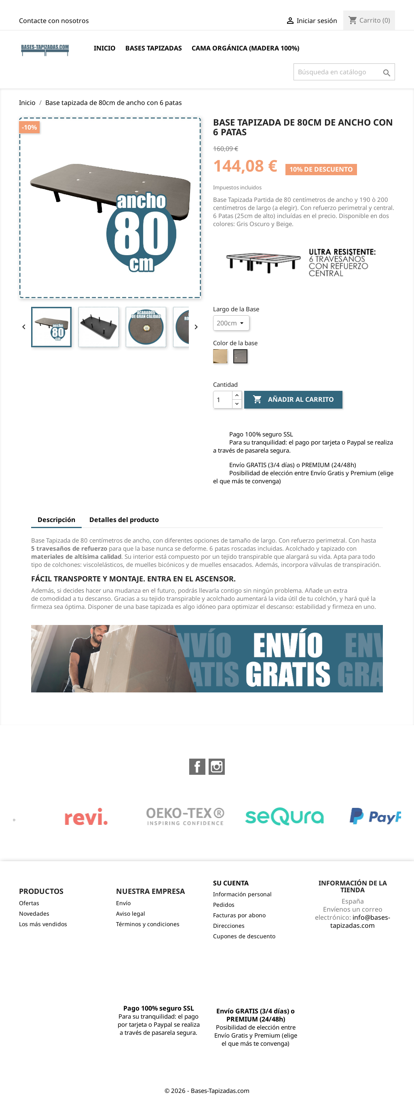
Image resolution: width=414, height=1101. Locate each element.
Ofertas (29, 903)
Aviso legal (130, 913)
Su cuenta (231, 883)
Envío (123, 903)
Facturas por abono (239, 915)
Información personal (242, 894)
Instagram (217, 767)
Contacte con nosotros (54, 20)
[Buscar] (344, 71)
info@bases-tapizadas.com (360, 921)
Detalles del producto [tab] (124, 519)
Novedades (34, 913)
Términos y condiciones (148, 924)
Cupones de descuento (244, 936)
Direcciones (229, 925)
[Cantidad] (222, 400)
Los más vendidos (43, 924)
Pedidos (223, 904)
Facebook (197, 767)
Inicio (105, 48)
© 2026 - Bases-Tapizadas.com (207, 1090)
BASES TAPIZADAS (153, 48)
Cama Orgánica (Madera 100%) (245, 48)
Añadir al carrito (293, 399)
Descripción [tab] (56, 519)
